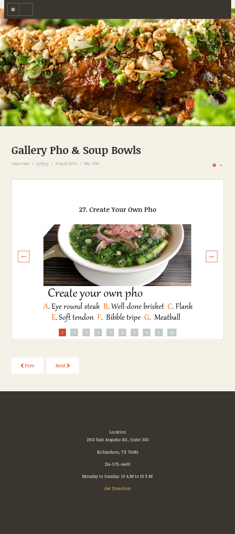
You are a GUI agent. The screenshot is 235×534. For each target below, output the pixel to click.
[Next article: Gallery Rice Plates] (62, 366)
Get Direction (117, 488)
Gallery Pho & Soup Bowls (76, 149)
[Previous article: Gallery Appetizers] (27, 366)
